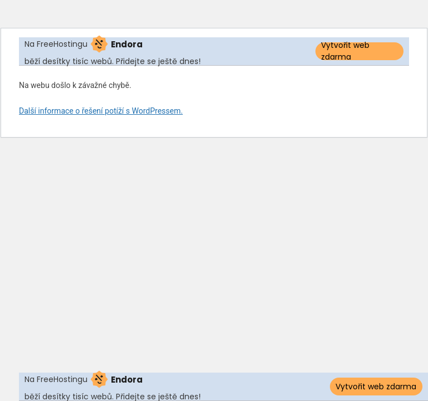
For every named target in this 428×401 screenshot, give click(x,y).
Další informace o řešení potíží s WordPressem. (101, 110)
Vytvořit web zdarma (345, 51)
